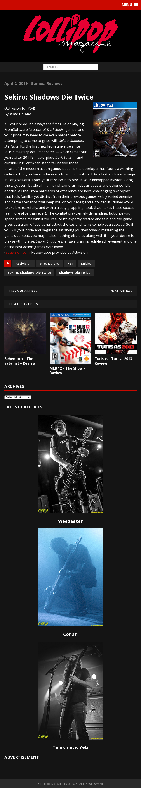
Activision (23, 263)
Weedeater (70, 521)
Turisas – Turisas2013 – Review (115, 361)
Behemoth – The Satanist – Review (20, 361)
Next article (121, 291)
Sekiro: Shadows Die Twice (29, 272)
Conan (70, 634)
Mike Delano (49, 263)
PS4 (70, 263)
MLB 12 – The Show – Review (67, 370)
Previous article (23, 291)
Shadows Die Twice (74, 272)
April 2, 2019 (16, 83)
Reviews (54, 83)
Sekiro (86, 263)
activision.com (17, 252)
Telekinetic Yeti (71, 747)
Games (37, 83)
